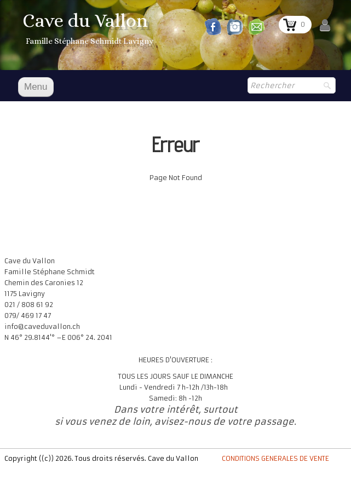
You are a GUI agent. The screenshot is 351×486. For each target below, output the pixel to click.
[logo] (89, 29)
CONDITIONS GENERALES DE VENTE (275, 458)
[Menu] (36, 87)
